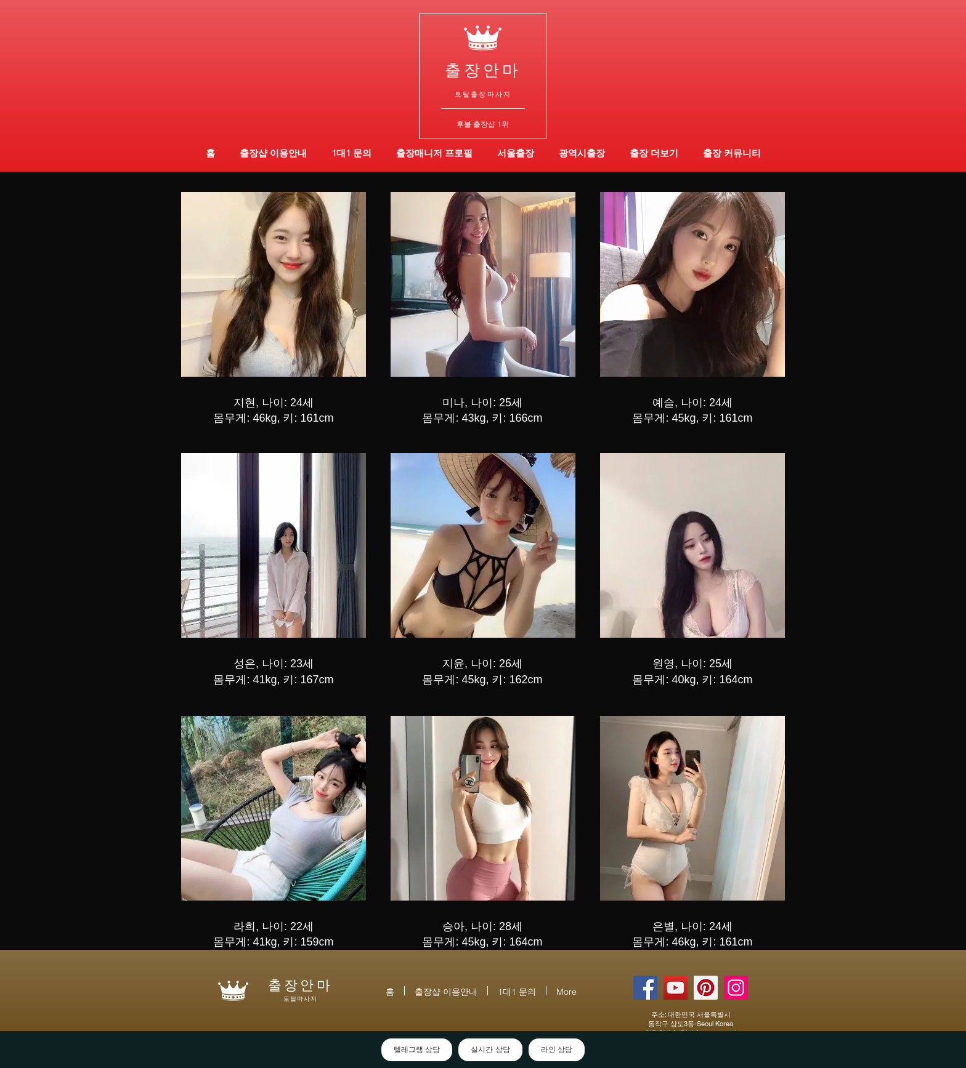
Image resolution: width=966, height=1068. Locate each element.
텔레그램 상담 (417, 1049)
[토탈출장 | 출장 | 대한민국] (706, 988)
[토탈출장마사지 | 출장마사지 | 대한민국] (676, 988)
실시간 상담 (490, 1049)
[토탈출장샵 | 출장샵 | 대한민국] (736, 988)
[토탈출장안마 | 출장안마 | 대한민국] (645, 988)
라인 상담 (556, 1049)
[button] (581, 153)
